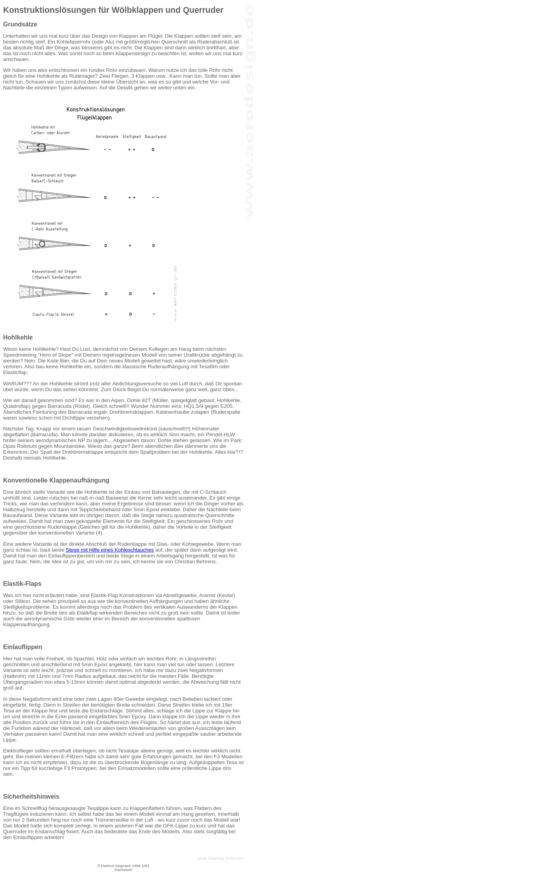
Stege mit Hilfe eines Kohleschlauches (110, 550)
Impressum (123, 870)
